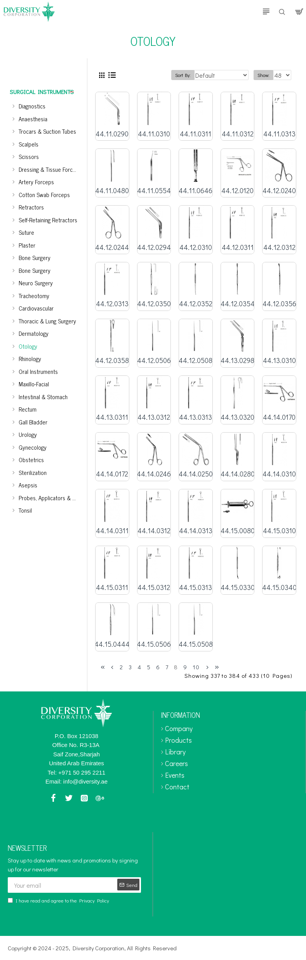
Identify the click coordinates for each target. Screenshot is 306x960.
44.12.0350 (154, 303)
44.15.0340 (279, 587)
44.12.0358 (112, 360)
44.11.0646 (195, 190)
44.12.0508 (195, 360)
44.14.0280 (238, 474)
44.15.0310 (279, 530)
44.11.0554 (154, 190)
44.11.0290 (112, 133)
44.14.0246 (154, 474)
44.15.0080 (238, 530)
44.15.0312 (153, 587)
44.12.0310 (195, 247)
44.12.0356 (279, 303)
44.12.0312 (279, 247)
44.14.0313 (195, 530)
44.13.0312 (153, 417)
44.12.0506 (154, 360)
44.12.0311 (238, 247)
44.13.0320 (237, 417)
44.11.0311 (195, 133)
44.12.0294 (154, 247)
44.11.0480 (112, 190)
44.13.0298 (237, 360)
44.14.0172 (112, 474)
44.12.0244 (112, 247)
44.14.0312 (153, 530)
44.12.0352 (195, 303)
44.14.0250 (196, 474)
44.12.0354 (238, 303)
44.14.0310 (279, 474)
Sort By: (183, 75)
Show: (263, 75)
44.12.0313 (112, 303)
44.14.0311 (112, 530)
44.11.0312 (238, 133)
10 (196, 667)
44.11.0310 (154, 133)
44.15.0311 (112, 587)
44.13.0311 (112, 417)
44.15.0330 (238, 587)
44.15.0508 (196, 644)
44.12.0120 (237, 190)
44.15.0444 (112, 644)
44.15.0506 (154, 644)
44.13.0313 (195, 417)
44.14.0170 (279, 417)
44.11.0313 (279, 133)
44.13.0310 (279, 360)
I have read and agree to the (59, 900)
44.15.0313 (195, 587)
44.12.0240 (279, 190)
